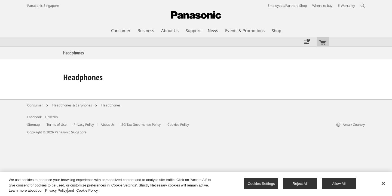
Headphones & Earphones (72, 105)
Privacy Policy (84, 124)
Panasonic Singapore (43, 5)
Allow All (339, 183)
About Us (108, 124)
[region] (196, 184)
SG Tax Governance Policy (141, 124)
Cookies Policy (178, 124)
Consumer (35, 105)
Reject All (300, 183)
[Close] (383, 183)
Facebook (34, 117)
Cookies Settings (261, 183)
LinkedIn (51, 117)
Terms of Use (57, 124)
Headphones (111, 105)
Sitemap (33, 124)
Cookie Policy (86, 190)
